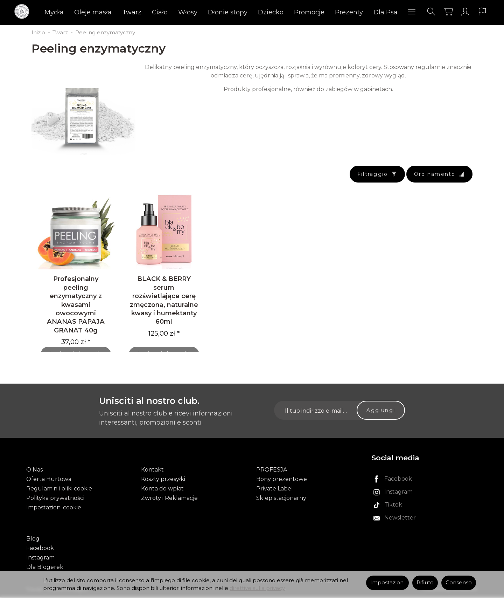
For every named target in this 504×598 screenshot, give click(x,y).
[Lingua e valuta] (482, 12)
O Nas (34, 471)
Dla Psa (386, 12)
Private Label (274, 490)
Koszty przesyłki (163, 480)
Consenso (459, 582)
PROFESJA (271, 471)
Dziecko (271, 12)
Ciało (160, 12)
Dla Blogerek (44, 568)
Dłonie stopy (228, 12)
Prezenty (349, 12)
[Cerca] (431, 12)
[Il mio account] (465, 12)
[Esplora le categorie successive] (412, 12)
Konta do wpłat (162, 490)
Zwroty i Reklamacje (169, 499)
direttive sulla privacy (257, 588)
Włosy (188, 12)
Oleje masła (93, 12)
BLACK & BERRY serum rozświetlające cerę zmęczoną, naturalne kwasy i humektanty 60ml (164, 302)
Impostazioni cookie (53, 509)
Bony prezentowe (281, 480)
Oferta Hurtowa (48, 480)
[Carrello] (448, 12)
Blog (33, 540)
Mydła (54, 12)
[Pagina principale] (23, 12)
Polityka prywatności (55, 499)
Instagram (40, 559)
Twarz (132, 12)
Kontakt (152, 471)
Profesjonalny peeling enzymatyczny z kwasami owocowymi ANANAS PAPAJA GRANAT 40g (76, 307)
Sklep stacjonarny (281, 499)
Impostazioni (387, 582)
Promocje (309, 12)
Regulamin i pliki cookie (59, 490)
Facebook (40, 549)
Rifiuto (425, 582)
